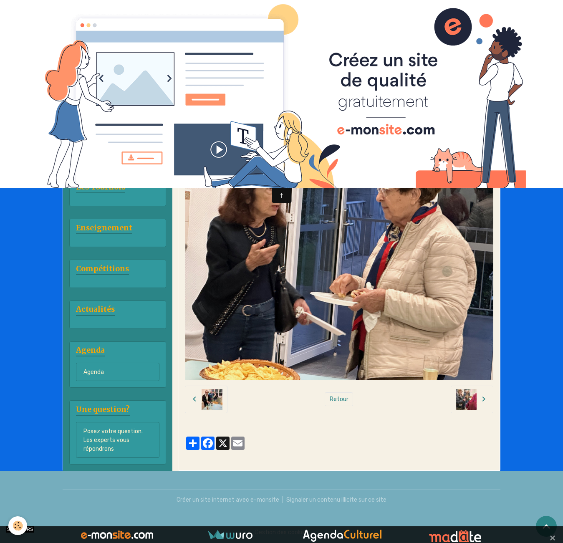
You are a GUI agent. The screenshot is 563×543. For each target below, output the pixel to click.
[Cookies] (17, 525)
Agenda (93, 372)
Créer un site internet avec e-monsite (228, 499)
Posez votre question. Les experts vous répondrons (113, 440)
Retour (339, 399)
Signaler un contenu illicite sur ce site (336, 499)
